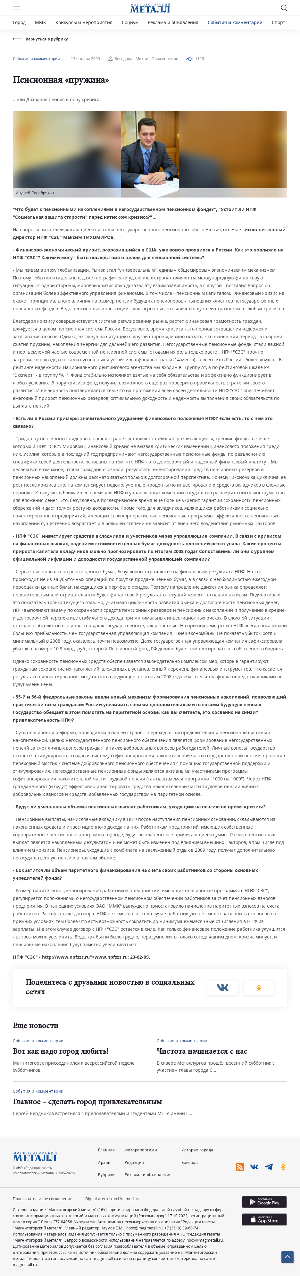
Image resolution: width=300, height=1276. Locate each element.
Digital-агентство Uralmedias (112, 1198)
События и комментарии (235, 22)
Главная (106, 1150)
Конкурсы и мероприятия (84, 22)
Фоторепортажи (141, 1150)
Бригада (189, 1162)
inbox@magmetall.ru (143, 1228)
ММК (40, 22)
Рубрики (106, 1174)
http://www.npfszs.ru (66, 957)
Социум (130, 22)
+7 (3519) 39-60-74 (181, 1228)
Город (19, 22)
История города (197, 1150)
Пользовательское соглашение (42, 1198)
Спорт (278, 22)
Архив (104, 1162)
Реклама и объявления (173, 22)
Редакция (134, 1162)
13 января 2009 (85, 58)
